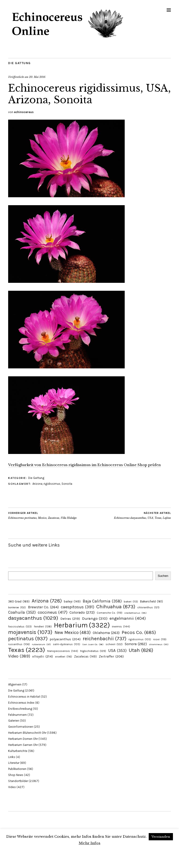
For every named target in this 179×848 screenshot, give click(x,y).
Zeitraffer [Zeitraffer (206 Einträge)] (111, 656)
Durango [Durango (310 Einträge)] (94, 618)
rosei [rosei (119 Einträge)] (159, 639)
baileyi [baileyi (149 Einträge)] (72, 601)
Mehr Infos (89, 843)
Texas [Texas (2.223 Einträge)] (26, 650)
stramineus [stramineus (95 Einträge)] (159, 644)
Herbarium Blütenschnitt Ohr (27, 732)
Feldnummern (17, 714)
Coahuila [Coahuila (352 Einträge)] (22, 612)
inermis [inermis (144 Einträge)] (121, 626)
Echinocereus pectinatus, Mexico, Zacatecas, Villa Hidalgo (42, 515)
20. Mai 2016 (37, 77)
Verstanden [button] (160, 837)
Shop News (15, 775)
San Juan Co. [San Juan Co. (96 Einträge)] (92, 644)
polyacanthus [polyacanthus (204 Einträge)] (65, 639)
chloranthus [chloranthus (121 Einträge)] (148, 607)
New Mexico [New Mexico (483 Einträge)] (73, 632)
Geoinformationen (20, 726)
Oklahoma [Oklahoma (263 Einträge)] (106, 632)
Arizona (37, 483)
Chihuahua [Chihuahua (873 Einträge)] (115, 607)
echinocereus (24, 112)
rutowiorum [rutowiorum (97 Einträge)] (41, 644)
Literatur (13, 763)
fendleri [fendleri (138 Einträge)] (43, 626)
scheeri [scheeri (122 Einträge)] (114, 644)
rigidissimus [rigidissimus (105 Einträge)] (139, 639)
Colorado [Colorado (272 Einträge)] (82, 612)
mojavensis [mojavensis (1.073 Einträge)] (30, 632)
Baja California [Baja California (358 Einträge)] (102, 601)
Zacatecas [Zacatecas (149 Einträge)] (85, 656)
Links (11, 757)
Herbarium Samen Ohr (23, 745)
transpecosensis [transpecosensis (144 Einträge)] (62, 651)
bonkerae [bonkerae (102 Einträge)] (17, 607)
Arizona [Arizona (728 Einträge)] (47, 601)
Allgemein (14, 684)
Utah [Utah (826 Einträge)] (141, 650)
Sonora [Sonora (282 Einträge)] (136, 644)
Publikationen (17, 769)
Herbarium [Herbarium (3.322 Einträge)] (82, 625)
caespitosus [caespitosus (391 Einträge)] (77, 606)
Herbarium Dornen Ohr (23, 739)
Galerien (13, 720)
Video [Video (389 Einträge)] (19, 656)
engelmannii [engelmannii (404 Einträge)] (128, 618)
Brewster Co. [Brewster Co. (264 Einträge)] (43, 607)
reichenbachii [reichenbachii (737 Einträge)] (104, 638)
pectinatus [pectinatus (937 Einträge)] (28, 638)
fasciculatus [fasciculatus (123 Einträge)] (20, 626)
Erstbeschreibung (20, 708)
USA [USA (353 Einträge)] (117, 650)
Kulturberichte (17, 751)
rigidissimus (52, 483)
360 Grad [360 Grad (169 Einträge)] (19, 601)
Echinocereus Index (21, 702)
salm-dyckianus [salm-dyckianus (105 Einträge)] (66, 644)
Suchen (163, 576)
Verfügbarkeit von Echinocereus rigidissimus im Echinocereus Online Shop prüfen (84, 465)
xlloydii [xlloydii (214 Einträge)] (42, 656)
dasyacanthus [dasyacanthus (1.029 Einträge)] (33, 618)
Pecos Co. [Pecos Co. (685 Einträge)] (139, 632)
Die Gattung (19, 63)
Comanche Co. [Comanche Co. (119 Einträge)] (109, 612)
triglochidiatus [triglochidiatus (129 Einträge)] (93, 651)
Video (12, 787)
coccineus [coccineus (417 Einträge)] (52, 612)
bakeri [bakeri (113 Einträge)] (131, 601)
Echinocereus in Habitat (24, 696)
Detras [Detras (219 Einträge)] (70, 618)
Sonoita (67, 483)
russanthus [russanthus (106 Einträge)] (19, 644)
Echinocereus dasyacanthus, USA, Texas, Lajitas (142, 515)
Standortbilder (18, 781)
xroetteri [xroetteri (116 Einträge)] (63, 656)
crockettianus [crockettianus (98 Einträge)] (135, 612)
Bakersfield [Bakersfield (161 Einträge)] (151, 601)
